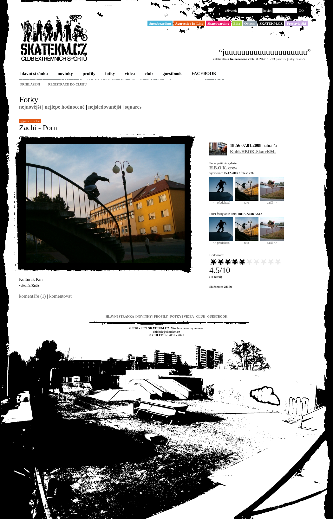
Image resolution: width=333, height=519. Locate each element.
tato (246, 201)
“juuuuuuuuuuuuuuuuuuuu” (265, 52)
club (148, 74)
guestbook (171, 74)
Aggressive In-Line (30, 121)
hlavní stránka (33, 74)
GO (301, 10)
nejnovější (30, 107)
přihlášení (30, 84)
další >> (272, 201)
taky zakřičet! (298, 59)
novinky (64, 74)
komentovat (60, 296)
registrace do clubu (67, 84)
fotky (109, 74)
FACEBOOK (203, 74)
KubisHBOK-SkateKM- (253, 151)
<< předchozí (221, 201)
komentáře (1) (32, 296)
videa (129, 74)
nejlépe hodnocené (65, 107)
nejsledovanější (104, 107)
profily (88, 74)
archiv (282, 59)
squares (133, 107)
